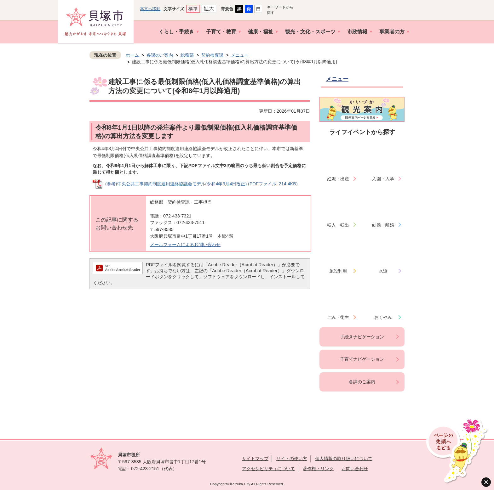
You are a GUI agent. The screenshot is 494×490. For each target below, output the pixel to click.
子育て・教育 (221, 31)
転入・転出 (338, 225)
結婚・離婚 (383, 225)
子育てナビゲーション (362, 359)
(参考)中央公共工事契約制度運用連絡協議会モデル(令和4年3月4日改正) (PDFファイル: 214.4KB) (201, 183)
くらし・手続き (176, 31)
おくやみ (383, 317)
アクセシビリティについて (268, 468)
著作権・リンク (318, 468)
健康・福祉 (260, 31)
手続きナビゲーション (362, 336)
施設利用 (338, 270)
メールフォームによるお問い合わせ (185, 244)
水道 (383, 270)
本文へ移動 (150, 8)
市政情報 (357, 31)
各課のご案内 (159, 55)
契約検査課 (212, 55)
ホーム (132, 55)
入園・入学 (383, 178)
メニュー (240, 55)
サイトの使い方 (291, 458)
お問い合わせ (355, 468)
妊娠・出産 (338, 178)
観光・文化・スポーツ (310, 31)
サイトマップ (255, 458)
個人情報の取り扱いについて (343, 458)
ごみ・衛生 (338, 317)
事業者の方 (392, 31)
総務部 (187, 55)
